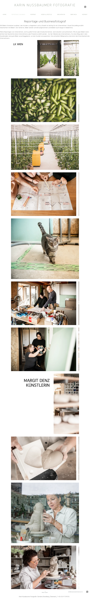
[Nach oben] (45, 592)
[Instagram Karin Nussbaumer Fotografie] (85, 7)
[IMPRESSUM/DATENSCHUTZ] (77, 592)
